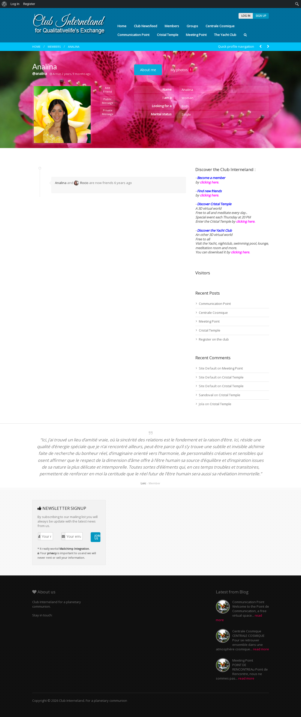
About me (148, 69)
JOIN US (97, 537)
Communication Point (133, 34)
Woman (187, 98)
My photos (181, 69)
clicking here (240, 252)
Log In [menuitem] (14, 4)
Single (186, 114)
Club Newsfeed (145, 26)
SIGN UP (261, 15)
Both (185, 106)
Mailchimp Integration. (74, 548)
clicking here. (209, 182)
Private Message (107, 112)
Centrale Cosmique (220, 26)
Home (121, 26)
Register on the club (214, 339)
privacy (51, 553)
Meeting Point (196, 34)
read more (261, 649)
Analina (73, 46)
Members (172, 26)
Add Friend (107, 89)
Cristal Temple (167, 34)
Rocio (81, 182)
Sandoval (206, 395)
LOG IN (245, 15)
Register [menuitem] (29, 4)
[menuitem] (4, 4)
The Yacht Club (225, 34)
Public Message (107, 101)
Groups (192, 26)
